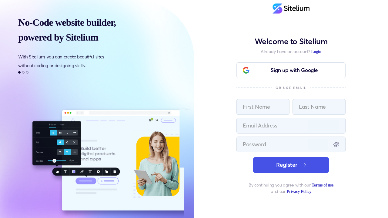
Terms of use (322, 185)
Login (316, 51)
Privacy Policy (298, 191)
